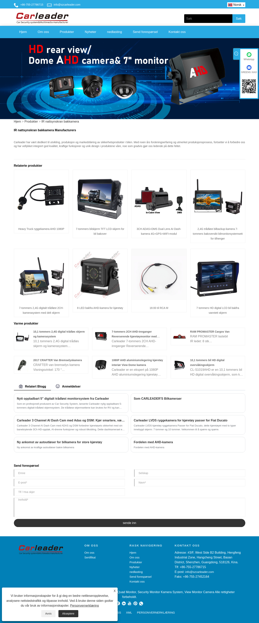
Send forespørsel (145, 32)
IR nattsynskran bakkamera (60, 121)
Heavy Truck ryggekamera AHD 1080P (41, 228)
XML (129, 612)
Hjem (23, 32)
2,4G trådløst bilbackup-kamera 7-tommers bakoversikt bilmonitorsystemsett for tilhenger (218, 233)
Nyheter (90, 32)
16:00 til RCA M (158, 307)
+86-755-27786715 (31, 4)
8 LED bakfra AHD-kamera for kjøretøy (100, 307)
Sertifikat (90, 557)
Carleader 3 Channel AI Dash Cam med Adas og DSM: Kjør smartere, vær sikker (71, 420)
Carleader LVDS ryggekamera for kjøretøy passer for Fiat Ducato (181, 420)
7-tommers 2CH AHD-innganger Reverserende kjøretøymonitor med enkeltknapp (134, 336)
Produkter (67, 32)
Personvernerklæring (84, 605)
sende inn (129, 523)
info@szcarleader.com (67, 4)
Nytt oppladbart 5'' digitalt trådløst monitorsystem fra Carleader (63, 398)
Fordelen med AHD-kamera (153, 442)
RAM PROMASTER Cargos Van (210, 331)
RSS (118, 612)
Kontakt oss (177, 32)
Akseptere (68, 613)
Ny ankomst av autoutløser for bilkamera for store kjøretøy (60, 442)
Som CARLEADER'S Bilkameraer (158, 398)
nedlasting (114, 32)
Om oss (43, 32)
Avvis (48, 613)
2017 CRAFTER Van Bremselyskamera (57, 360)
